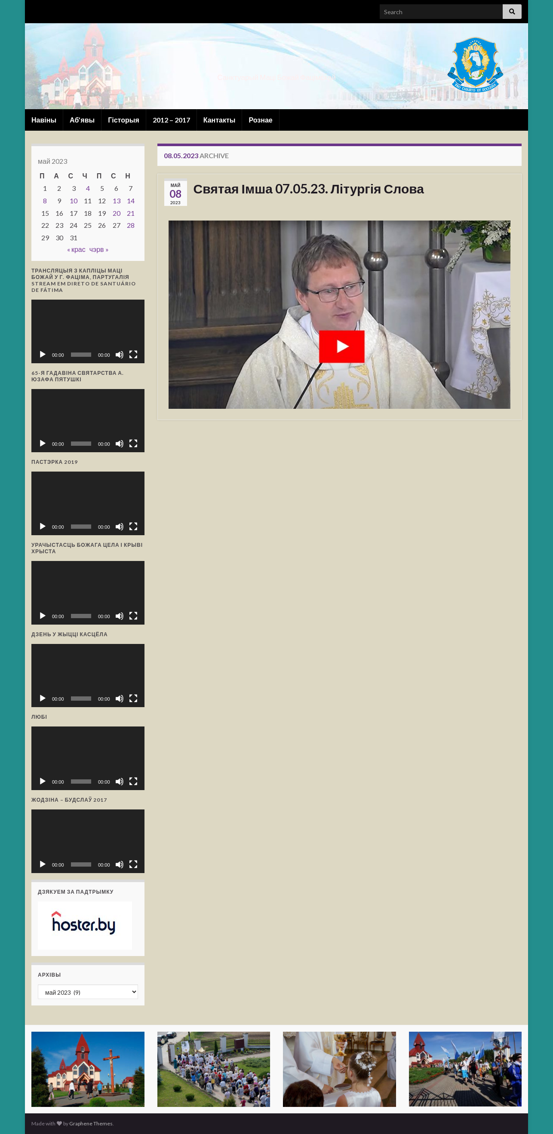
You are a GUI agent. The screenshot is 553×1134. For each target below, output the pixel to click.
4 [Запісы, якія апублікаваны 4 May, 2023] (88, 188)
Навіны (43, 120)
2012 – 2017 (171, 120)
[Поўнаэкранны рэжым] (133, 354)
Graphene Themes (91, 1123)
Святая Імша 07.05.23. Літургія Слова (309, 188)
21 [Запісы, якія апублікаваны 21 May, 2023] (131, 213)
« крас (76, 249)
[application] (87, 331)
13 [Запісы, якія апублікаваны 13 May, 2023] (116, 200)
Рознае (260, 120)
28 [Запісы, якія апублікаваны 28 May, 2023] (131, 225)
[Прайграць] (42, 354)
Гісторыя (123, 120)
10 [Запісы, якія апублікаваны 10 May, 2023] (73, 200)
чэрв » (99, 249)
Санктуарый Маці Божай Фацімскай (276, 74)
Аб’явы (82, 120)
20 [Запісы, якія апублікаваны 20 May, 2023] (116, 213)
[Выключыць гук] (119, 354)
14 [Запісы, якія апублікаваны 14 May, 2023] (131, 200)
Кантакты (219, 120)
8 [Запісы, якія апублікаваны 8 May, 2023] (45, 200)
